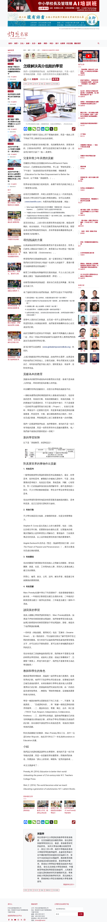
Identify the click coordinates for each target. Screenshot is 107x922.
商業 (45, 43)
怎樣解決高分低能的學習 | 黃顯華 (50, 50)
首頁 (24, 50)
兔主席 (91, 127)
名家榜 (62, 43)
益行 (90, 246)
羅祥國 (91, 183)
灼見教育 (10, 143)
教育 (16, 43)
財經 (27, 43)
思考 (25, 83)
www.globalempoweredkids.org (56, 347)
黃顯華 (35, 79)
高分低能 (55, 83)
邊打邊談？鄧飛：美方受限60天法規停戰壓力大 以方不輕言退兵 (93, 213)
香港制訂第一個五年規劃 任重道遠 (93, 179)
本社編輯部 (14, 76)
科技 (51, 43)
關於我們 (77, 43)
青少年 (36, 83)
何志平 (91, 204)
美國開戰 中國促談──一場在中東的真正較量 (93, 146)
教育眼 (55, 79)
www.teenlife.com (33, 201)
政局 (10, 43)
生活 (33, 43)
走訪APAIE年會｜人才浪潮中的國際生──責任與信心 (14, 149)
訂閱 (80, 914)
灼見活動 (70, 43)
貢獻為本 (48, 83)
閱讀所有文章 (68, 884)
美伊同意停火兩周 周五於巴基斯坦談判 (14, 96)
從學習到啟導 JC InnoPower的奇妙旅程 (70, 808)
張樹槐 (91, 168)
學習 (30, 83)
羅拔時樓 (91, 166)
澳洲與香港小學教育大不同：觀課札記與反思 (42, 808)
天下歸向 (91, 134)
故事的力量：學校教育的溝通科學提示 (56, 808)
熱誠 (42, 83)
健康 (39, 43)
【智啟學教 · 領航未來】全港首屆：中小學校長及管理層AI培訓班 (93, 73)
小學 (38, 50)
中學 (34, 50)
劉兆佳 (91, 159)
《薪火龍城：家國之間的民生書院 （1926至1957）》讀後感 (93, 224)
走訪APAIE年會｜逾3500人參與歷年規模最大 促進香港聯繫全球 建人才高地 (14, 176)
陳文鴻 (91, 136)
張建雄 (91, 192)
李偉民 (91, 86)
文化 (21, 43)
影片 (57, 43)
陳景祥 (91, 150)
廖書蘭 (91, 235)
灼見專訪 (10, 116)
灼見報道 (10, 64)
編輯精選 (91, 226)
